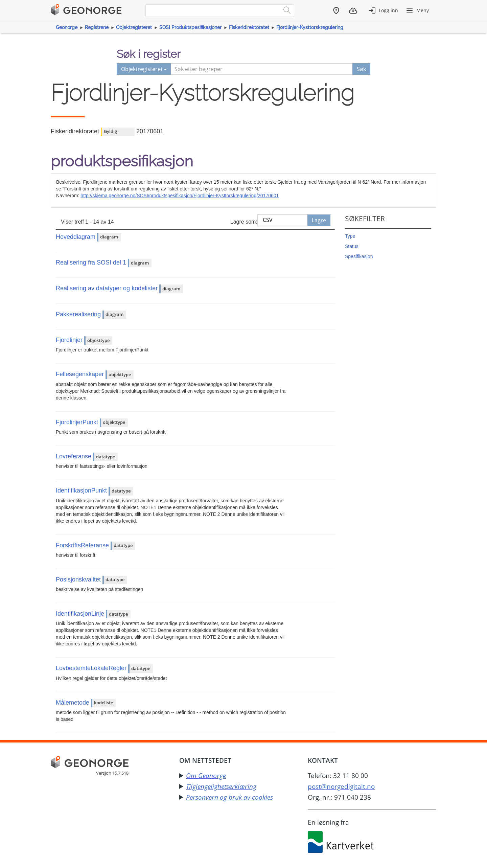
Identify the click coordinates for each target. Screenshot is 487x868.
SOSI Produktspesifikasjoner (190, 27)
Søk (361, 69)
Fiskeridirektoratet (249, 27)
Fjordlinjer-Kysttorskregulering (309, 27)
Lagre (319, 220)
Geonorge (66, 27)
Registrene (97, 27)
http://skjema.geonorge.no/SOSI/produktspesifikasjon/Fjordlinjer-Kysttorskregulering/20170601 (179, 195)
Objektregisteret (134, 27)
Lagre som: (243, 222)
